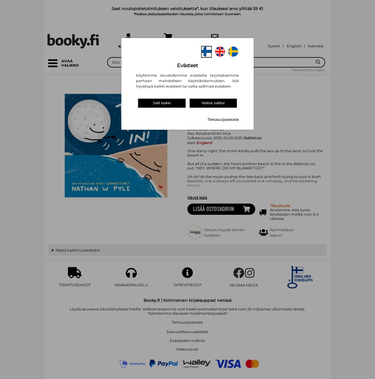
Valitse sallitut (213, 103)
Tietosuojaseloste (223, 119)
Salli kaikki (162, 103)
